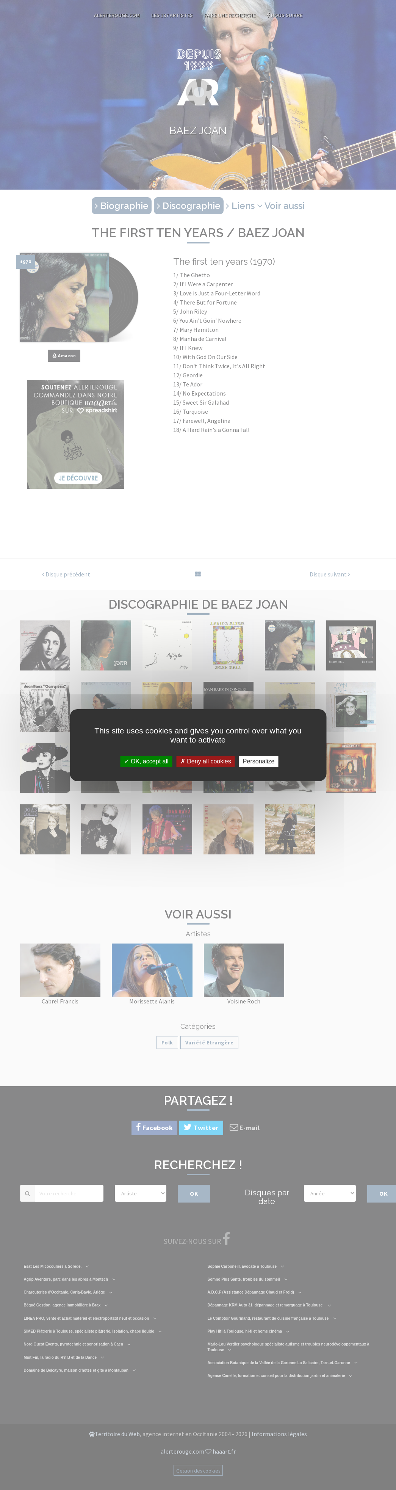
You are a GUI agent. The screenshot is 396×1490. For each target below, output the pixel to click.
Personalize (259, 761)
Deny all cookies (205, 761)
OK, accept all (146, 761)
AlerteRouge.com (117, 15)
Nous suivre (284, 15)
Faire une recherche (229, 15)
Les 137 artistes (172, 15)
